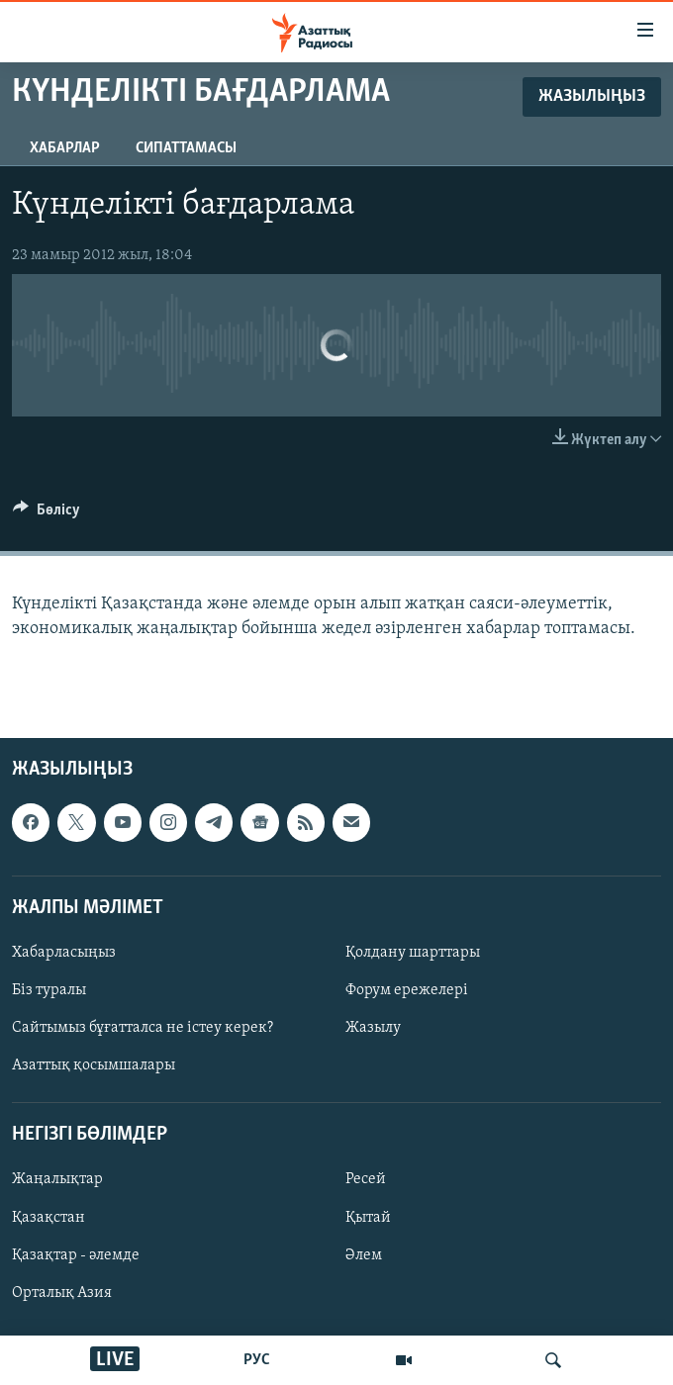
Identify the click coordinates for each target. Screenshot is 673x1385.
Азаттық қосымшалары (93, 1065)
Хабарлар (65, 148)
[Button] (46, 514)
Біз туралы (49, 990)
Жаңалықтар (57, 1180)
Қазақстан (48, 1218)
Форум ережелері (406, 990)
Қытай (368, 1218)
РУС (256, 1360)
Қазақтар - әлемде (76, 1255)
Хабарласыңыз (64, 953)
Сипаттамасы (186, 148)
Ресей (365, 1180)
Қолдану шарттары (412, 953)
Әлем (363, 1255)
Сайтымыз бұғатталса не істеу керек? (142, 1028)
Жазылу (373, 1028)
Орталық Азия (62, 1293)
